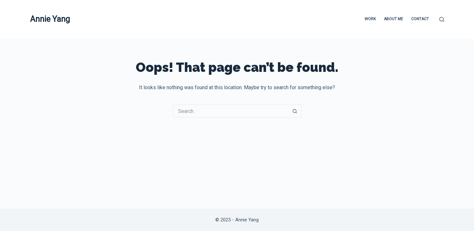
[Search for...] (231, 111)
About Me (393, 19)
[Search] (441, 19)
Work (370, 19)
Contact (420, 19)
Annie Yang (50, 19)
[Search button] (295, 111)
